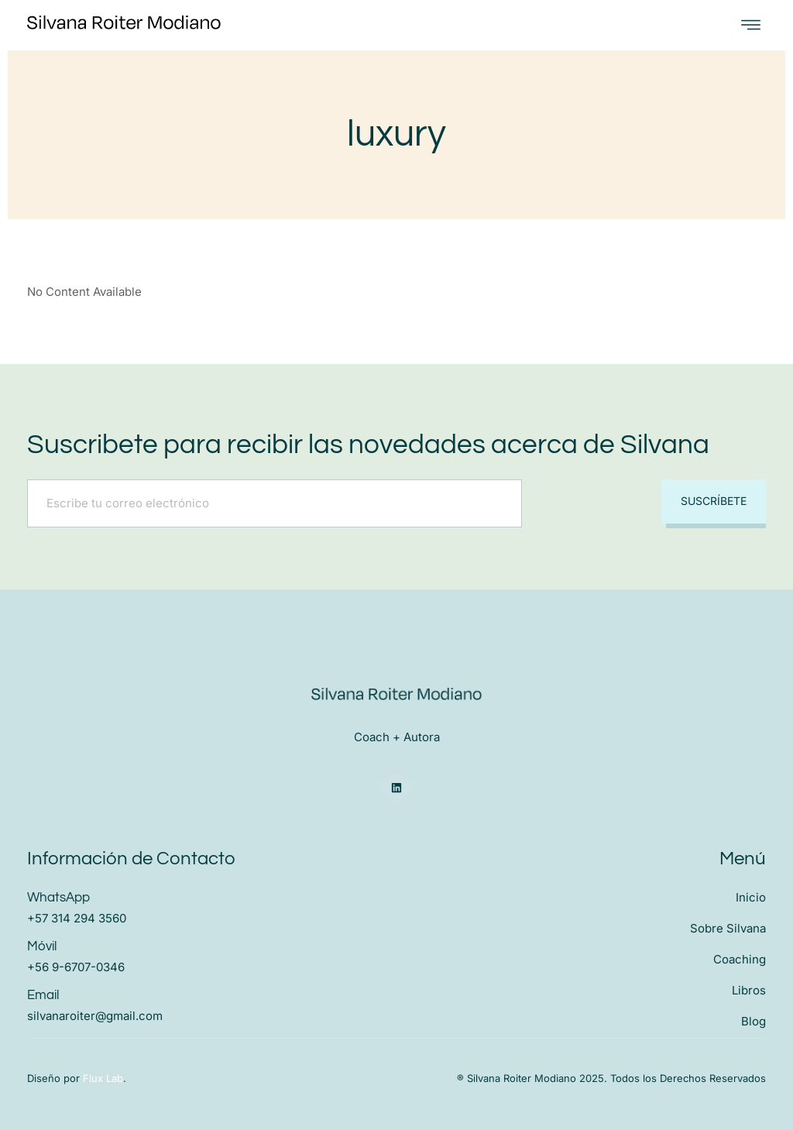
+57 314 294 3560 (76, 918)
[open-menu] (751, 25)
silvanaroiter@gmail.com (95, 1015)
